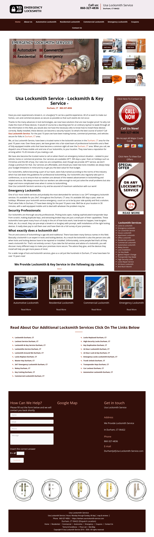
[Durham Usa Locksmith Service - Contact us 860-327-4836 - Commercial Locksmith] (96, 304)
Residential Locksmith (70, 22)
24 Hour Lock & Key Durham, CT (96, 353)
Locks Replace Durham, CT (26, 357)
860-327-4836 (89, 8)
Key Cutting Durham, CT (25, 372)
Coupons (135, 22)
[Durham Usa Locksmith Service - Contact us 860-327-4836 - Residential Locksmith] (61, 304)
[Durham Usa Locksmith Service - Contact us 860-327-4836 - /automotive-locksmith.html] (113, 45)
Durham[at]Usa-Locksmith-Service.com (123, 450)
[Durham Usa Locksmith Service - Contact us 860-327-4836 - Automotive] (107, 43)
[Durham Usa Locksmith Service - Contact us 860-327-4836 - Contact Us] (131, 77)
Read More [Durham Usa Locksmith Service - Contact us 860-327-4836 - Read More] (26, 309)
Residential (55, 524)
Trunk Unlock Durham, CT (94, 360)
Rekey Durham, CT (22, 368)
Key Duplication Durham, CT (95, 345)
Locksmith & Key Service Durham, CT (30, 345)
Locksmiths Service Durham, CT (28, 349)
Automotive (78, 524)
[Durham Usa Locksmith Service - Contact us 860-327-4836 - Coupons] (107, 77)
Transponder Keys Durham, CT (96, 364)
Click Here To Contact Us (129, 98)
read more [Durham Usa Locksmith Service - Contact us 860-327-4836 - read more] (107, 47)
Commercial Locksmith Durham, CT (29, 376)
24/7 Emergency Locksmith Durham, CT (31, 364)
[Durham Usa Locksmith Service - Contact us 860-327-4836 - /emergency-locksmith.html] (136, 62)
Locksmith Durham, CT (24, 337)
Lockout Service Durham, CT (26, 341)
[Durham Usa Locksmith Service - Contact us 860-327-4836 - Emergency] (131, 60)
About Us (28, 22)
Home (17, 22)
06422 (59, 269)
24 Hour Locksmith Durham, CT (96, 349)
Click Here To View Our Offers (129, 158)
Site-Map (92, 527)
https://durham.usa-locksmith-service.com (88, 518)
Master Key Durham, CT (25, 360)
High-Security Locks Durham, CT (96, 341)
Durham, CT (52, 108)
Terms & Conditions (69, 527)
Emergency (89, 524)
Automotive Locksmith (46, 22)
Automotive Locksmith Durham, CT (98, 372)
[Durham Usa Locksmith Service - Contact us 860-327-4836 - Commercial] (107, 60)
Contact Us (77, 28)
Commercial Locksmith (93, 22)
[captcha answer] (20, 453)
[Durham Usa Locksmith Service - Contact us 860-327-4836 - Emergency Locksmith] (131, 304)
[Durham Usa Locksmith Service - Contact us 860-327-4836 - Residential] (131, 43)
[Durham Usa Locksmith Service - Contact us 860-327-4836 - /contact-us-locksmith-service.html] (136, 79)
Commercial (66, 524)
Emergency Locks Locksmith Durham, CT (100, 357)
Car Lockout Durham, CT (93, 368)
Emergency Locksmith (118, 22)
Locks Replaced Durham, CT (94, 337)
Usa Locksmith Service (19, 133)
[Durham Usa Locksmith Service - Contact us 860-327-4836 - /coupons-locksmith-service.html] (113, 79)
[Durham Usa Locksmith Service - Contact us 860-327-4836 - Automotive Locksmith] (26, 304)
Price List (83, 527)
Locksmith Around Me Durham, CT (29, 353)
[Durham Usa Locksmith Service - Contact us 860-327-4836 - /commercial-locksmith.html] (96, 287)
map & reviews (103, 516)
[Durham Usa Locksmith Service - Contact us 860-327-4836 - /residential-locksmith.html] (136, 45)
